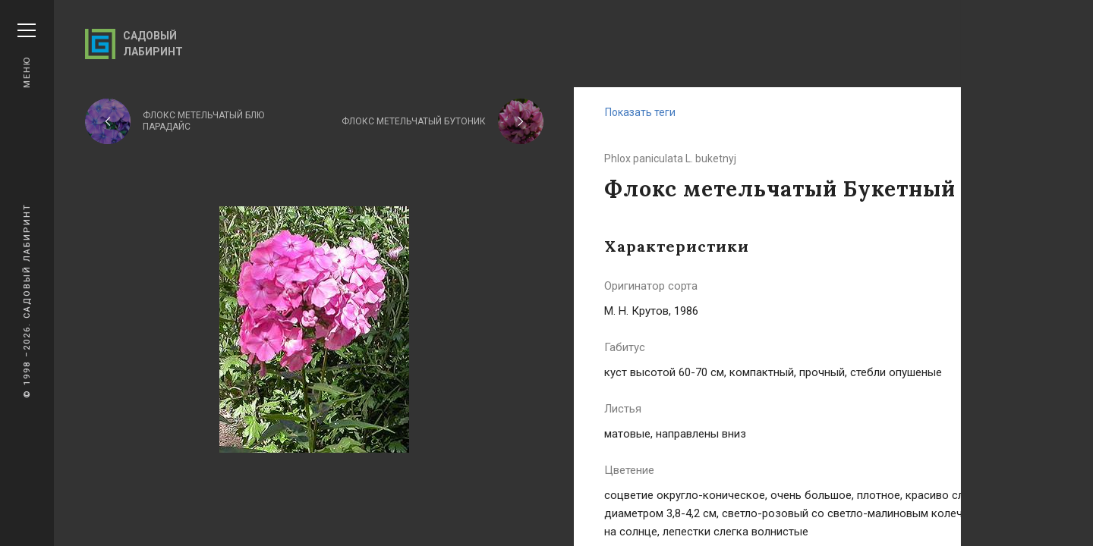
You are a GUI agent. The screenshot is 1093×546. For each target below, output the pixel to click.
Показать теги (640, 112)
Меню (26, 56)
